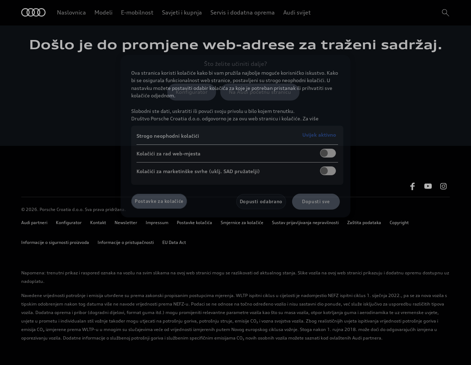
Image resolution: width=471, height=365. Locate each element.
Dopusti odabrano (261, 201)
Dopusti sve (316, 201)
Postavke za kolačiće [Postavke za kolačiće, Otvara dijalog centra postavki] (159, 201)
